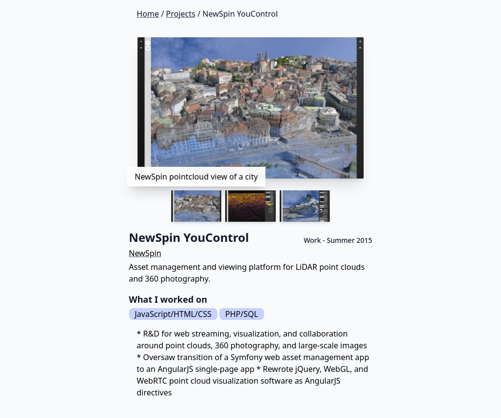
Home (148, 13)
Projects (180, 13)
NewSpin (145, 253)
